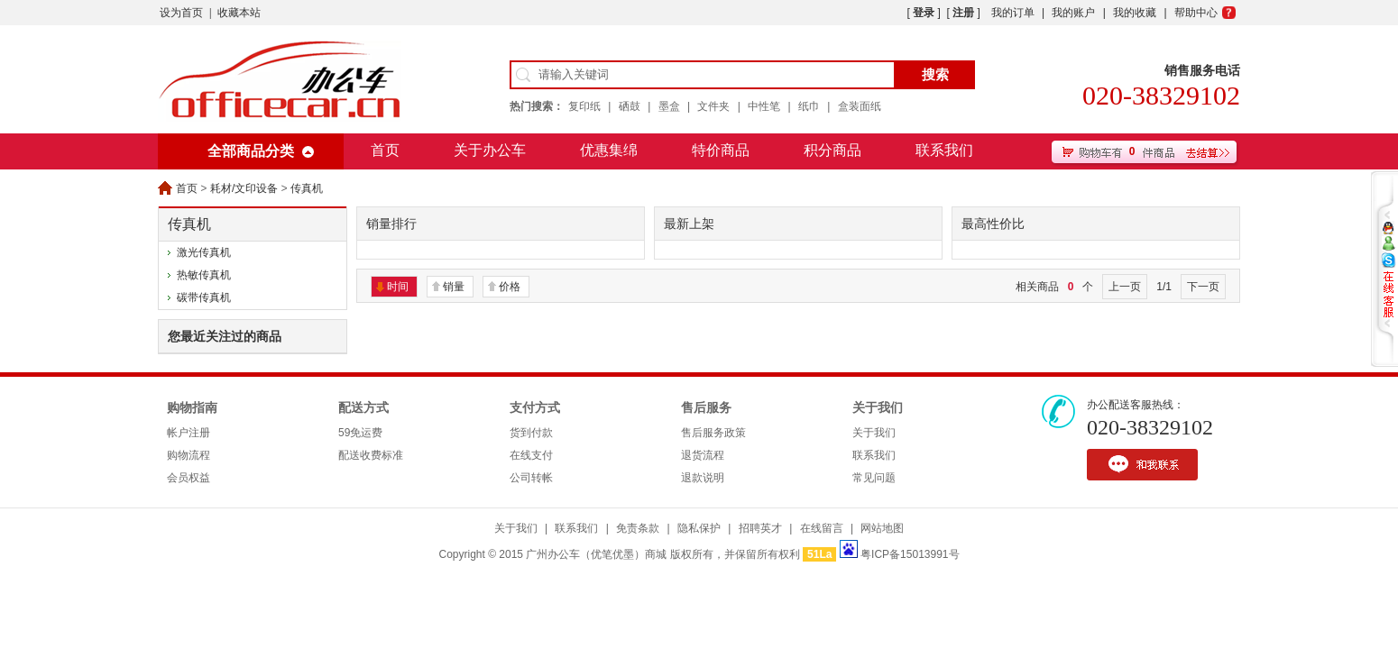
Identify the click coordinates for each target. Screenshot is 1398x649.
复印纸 (584, 106)
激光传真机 (204, 252)
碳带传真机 (204, 297)
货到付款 (531, 432)
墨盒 (669, 106)
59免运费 (360, 432)
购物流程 (188, 455)
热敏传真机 (204, 275)
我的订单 (1013, 12)
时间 (398, 286)
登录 (923, 12)
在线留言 (821, 528)
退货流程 (702, 455)
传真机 (306, 188)
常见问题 (874, 477)
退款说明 (702, 477)
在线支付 (531, 455)
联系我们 (944, 150)
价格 (509, 286)
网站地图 (882, 528)
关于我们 (877, 408)
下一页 (1203, 286)
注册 (963, 12)
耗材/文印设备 (244, 188)
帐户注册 (188, 432)
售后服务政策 (713, 432)
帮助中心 (1196, 12)
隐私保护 (699, 528)
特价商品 (721, 150)
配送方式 (363, 408)
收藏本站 (239, 12)
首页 (385, 150)
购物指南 (192, 408)
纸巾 (809, 106)
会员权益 (188, 477)
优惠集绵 (609, 150)
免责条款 (637, 528)
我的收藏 (1134, 12)
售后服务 (706, 408)
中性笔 (764, 106)
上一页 (1124, 286)
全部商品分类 (250, 151)
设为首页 (181, 12)
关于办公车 (490, 150)
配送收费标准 (370, 455)
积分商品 (832, 150)
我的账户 (1073, 12)
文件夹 (713, 106)
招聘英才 (760, 528)
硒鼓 (629, 106)
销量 (453, 286)
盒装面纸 (859, 106)
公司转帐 (531, 477)
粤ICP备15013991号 (909, 554)
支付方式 (535, 408)
